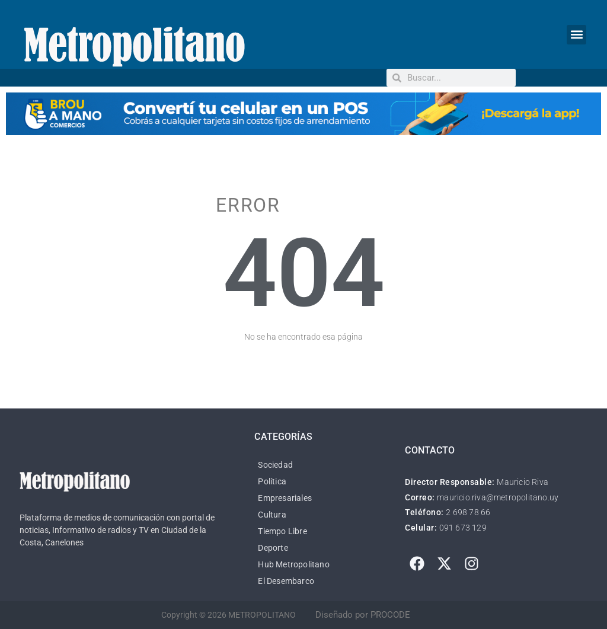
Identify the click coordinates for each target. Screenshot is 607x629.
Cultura (272, 514)
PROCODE (390, 614)
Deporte (272, 548)
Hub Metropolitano (293, 564)
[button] (576, 34)
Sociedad (275, 465)
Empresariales (285, 498)
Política (272, 481)
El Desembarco (286, 581)
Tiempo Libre (282, 531)
